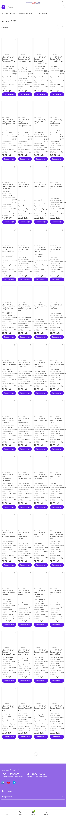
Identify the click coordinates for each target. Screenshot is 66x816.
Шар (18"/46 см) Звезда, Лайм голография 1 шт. (56, 59)
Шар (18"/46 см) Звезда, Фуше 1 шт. (56, 249)
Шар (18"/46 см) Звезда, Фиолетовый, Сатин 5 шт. (56, 123)
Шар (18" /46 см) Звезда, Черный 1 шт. (40, 307)
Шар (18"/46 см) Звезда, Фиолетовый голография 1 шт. (24, 123)
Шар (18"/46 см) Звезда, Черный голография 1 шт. (24, 59)
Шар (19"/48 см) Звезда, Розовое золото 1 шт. (24, 652)
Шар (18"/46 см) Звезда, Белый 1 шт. (24, 249)
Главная (4, 13)
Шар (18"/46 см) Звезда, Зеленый (40, 419)
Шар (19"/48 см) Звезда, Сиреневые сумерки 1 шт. (40, 593)
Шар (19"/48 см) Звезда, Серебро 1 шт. (57, 708)
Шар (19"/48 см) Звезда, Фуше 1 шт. (24, 186)
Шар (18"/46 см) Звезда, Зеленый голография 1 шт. (8, 122)
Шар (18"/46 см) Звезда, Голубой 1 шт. (57, 186)
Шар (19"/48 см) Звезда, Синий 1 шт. (8, 708)
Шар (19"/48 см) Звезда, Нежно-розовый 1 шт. (56, 652)
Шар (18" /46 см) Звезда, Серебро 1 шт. (9, 364)
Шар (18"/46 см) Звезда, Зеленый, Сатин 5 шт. (8, 186)
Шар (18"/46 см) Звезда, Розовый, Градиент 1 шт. (8, 307)
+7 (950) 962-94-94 (36, 774)
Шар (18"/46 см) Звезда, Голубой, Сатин (56, 420)
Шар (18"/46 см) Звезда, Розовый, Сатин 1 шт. (40, 476)
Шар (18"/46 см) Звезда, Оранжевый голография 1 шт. (40, 60)
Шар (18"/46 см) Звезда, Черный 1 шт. (40, 122)
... (35, 13)
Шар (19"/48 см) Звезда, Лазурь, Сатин (40, 534)
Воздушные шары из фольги (21, 13)
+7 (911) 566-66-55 (10, 774)
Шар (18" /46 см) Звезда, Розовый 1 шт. (57, 364)
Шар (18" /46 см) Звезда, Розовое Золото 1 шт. (24, 364)
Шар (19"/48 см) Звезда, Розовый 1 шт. (25, 708)
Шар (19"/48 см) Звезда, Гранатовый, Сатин (24, 535)
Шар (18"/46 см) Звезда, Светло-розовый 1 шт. (8, 420)
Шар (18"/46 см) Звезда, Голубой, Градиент (40, 249)
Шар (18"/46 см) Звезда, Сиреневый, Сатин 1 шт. (8, 477)
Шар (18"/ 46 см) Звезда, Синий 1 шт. (40, 186)
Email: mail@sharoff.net (10, 770)
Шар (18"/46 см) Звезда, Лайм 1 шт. (56, 476)
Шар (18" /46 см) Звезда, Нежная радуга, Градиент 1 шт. (24, 308)
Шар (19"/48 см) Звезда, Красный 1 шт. (41, 652)
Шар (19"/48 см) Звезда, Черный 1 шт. (40, 708)
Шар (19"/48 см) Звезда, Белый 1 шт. (56, 592)
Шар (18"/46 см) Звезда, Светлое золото (24, 592)
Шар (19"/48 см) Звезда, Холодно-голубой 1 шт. (8, 592)
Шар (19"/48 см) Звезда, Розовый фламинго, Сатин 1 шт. (56, 535)
